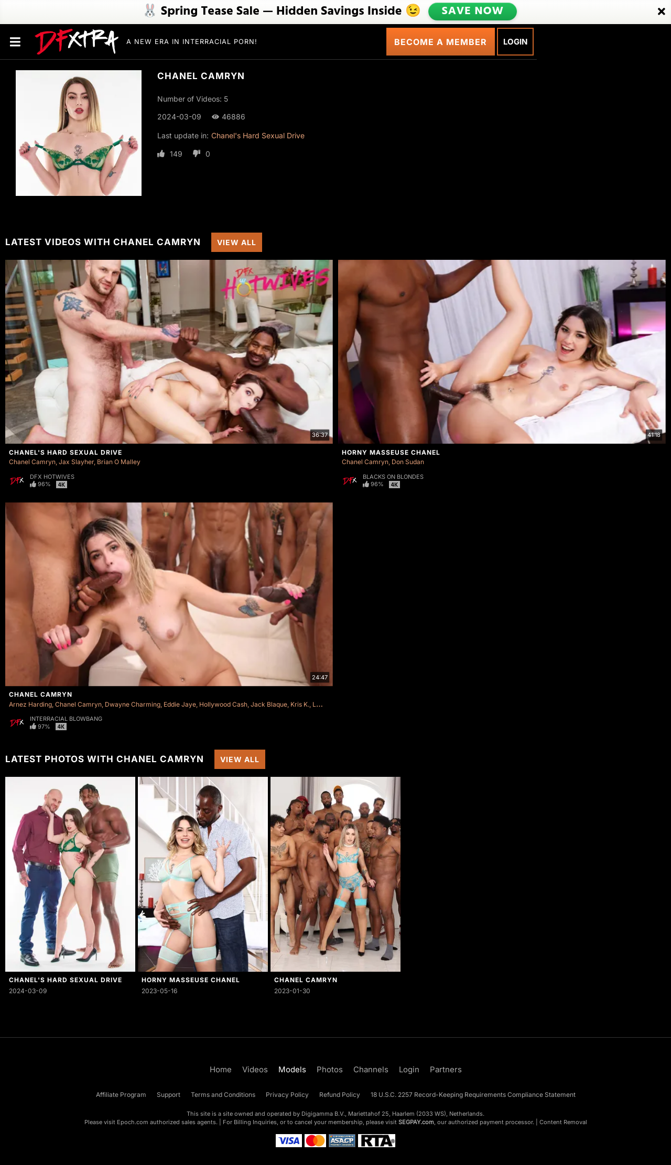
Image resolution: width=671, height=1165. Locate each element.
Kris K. (299, 704)
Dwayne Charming (132, 704)
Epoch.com (132, 1122)
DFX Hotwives (52, 476)
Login (515, 42)
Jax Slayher (76, 462)
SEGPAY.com (416, 1122)
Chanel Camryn (32, 462)
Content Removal (563, 1122)
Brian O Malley (118, 462)
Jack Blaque (269, 704)
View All (236, 242)
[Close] (661, 12)
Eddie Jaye (180, 704)
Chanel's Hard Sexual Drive (258, 135)
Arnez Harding (30, 704)
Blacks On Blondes (393, 476)
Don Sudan (408, 462)
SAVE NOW (473, 11)
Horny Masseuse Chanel (391, 452)
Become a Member (440, 42)
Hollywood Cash (223, 704)
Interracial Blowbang (66, 718)
